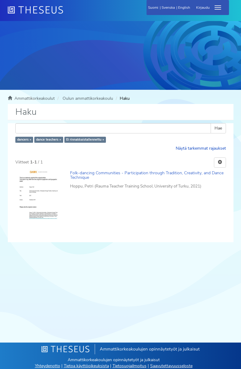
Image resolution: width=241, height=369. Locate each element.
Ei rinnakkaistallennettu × (85, 139)
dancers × (24, 139)
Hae (218, 128)
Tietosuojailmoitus (130, 366)
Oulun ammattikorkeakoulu (88, 98)
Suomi (153, 7)
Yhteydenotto (47, 366)
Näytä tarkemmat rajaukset (201, 148)
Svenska (168, 7)
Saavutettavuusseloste (171, 366)
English (184, 7)
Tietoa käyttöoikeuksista (86, 366)
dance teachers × (48, 139)
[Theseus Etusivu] (68, 13)
